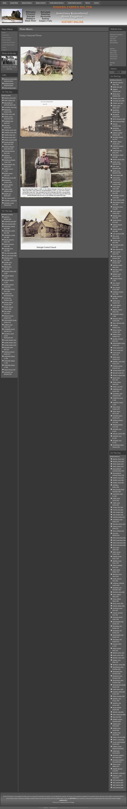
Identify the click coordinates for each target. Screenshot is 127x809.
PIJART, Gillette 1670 (9, 100)
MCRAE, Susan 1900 (9, 114)
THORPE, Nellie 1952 (9, 135)
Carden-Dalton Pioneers (57, 3)
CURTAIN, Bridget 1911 (119, 517)
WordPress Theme (53, 807)
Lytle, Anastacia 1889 (118, 233)
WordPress (46, 807)
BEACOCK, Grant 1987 (10, 178)
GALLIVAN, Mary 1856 (118, 100)
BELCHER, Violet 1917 (118, 373)
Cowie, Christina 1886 (118, 200)
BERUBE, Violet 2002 (118, 712)
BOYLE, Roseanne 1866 (119, 119)
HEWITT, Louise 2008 (118, 739)
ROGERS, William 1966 (119, 606)
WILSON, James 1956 (9, 137)
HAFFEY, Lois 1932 (117, 386)
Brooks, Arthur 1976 (118, 655)
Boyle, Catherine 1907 (118, 323)
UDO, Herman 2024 (118, 780)
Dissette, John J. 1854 (118, 98)
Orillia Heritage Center (10, 88)
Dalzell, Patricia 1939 (9, 369)
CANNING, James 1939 (10, 130)
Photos (88, 3)
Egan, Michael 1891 (118, 249)
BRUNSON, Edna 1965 (118, 592)
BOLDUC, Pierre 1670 (10, 98)
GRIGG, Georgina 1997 (119, 696)
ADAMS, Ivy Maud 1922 (119, 375)
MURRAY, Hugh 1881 (118, 477)
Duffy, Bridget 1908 (118, 512)
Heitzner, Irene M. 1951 (119, 433)
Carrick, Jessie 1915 (118, 347)
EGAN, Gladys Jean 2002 (119, 714)
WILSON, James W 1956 (10, 140)
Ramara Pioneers (27, 3)
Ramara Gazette (41, 3)
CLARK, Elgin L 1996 (118, 689)
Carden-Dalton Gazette (74, 3)
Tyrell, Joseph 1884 (118, 175)
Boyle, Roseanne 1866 (118, 121)
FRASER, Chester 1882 (118, 159)
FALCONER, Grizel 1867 (10, 107)
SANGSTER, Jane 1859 (10, 221)
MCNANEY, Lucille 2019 (10, 200)
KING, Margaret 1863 (9, 224)
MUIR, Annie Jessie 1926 (119, 538)
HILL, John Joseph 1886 (10, 253)
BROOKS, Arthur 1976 (118, 653)
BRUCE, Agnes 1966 (118, 603)
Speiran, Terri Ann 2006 (119, 737)
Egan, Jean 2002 (117, 717)
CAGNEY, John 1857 (118, 103)
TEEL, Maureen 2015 (9, 198)
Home (4, 3)
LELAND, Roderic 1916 (10, 340)
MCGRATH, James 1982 (119, 664)
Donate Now (14, 3)
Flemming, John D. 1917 (119, 524)
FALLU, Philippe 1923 (118, 531)
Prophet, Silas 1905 (118, 507)
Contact (96, 3)
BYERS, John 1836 (117, 87)
